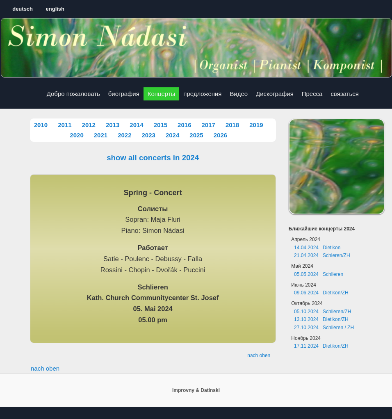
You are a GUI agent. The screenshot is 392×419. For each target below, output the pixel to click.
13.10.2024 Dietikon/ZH (321, 319)
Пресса (312, 93)
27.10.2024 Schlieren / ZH (324, 327)
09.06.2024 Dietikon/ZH (321, 293)
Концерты (161, 93)
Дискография (275, 93)
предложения (202, 93)
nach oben (258, 355)
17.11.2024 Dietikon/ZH (321, 346)
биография (123, 93)
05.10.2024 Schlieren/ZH (322, 311)
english (55, 9)
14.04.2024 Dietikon (317, 247)
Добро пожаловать (73, 93)
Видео (239, 93)
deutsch (22, 9)
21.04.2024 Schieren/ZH (322, 255)
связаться (344, 93)
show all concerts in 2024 (153, 157)
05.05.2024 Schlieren (318, 274)
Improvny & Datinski (196, 390)
